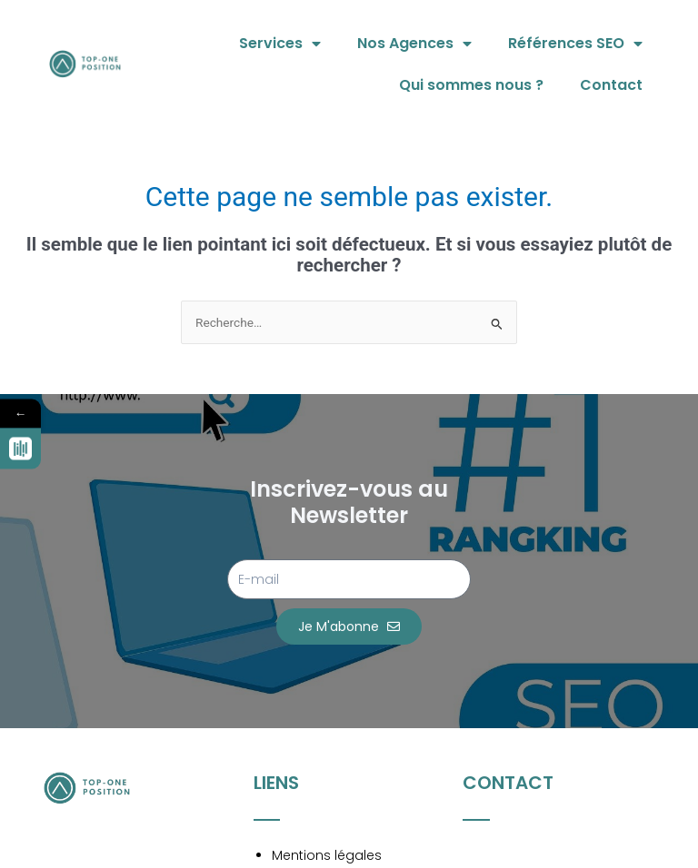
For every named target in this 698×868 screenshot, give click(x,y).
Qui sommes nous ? (471, 84)
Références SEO (575, 43)
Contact (611, 84)
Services (280, 43)
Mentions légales (327, 855)
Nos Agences (414, 43)
